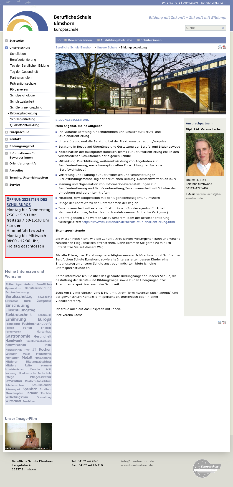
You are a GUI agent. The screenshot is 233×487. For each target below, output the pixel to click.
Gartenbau (44, 331)
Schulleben (18, 53)
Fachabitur (12, 324)
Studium (45, 389)
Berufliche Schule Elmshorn (74, 47)
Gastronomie (17, 336)
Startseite (17, 40)
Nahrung (10, 373)
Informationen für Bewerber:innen (23, 153)
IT (34, 349)
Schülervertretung (22, 119)
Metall (27, 357)
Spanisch (30, 389)
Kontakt (15, 139)
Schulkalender (41, 385)
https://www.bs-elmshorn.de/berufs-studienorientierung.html (128, 222)
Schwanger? (12, 389)
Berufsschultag (18, 296)
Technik (32, 393)
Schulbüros (19, 204)
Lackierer (11, 353)
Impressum (190, 3)
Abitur (9, 284)
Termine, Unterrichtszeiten (29, 177)
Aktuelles (16, 170)
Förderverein (19, 89)
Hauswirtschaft (15, 345)
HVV (27, 349)
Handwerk (13, 340)
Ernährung (15, 319)
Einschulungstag (20, 310)
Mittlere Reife (18, 365)
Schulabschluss (14, 385)
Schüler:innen (151, 40)
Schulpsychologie (22, 95)
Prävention (13, 381)
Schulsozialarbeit (22, 101)
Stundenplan (14, 393)
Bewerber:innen (80, 40)
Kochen (45, 349)
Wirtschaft (13, 401)
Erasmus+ (44, 315)
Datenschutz (171, 3)
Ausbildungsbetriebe (116, 40)
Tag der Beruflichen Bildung (29, 65)
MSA (48, 369)
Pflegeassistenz (40, 377)
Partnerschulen (20, 77)
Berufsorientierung (23, 59)
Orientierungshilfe (23, 163)
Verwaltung (44, 397)
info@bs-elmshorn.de (137, 461)
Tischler (46, 393)
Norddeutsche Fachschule (35, 373)
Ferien (27, 328)
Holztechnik (13, 350)
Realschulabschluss (38, 381)
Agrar (19, 284)
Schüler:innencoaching (26, 107)
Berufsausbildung (38, 288)
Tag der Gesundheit (24, 71)
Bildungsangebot (22, 146)
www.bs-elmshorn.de (137, 465)
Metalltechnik (43, 357)
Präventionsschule (23, 83)
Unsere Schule (107, 47)
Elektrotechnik (18, 314)
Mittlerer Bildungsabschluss (28, 361)
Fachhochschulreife (36, 323)
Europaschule (19, 132)
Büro (27, 301)
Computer (44, 300)
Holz (48, 345)
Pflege (9, 377)
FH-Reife (46, 327)
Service (15, 184)
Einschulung (17, 305)
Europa (44, 319)
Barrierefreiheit (212, 3)
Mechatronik (43, 353)
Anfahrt (29, 284)
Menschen (12, 358)
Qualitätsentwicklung (24, 125)
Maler (26, 353)
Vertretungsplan (16, 397)
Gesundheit (42, 336)
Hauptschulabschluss (38, 341)
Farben (9, 327)
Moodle (35, 369)
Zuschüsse (29, 401)
